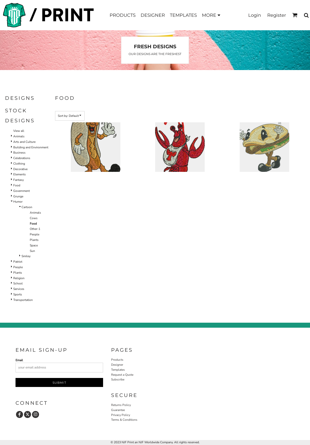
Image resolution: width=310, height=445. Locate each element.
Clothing (19, 164)
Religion (19, 278)
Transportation (23, 300)
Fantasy (18, 180)
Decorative (20, 169)
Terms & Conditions (124, 420)
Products (117, 360)
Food (16, 185)
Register (276, 15)
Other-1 (35, 229)
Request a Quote (122, 375)
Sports (17, 294)
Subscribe (117, 379)
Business (19, 153)
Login (254, 15)
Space (34, 245)
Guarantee (118, 410)
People (34, 234)
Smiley (26, 256)
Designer (117, 365)
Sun (32, 251)
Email (19, 360)
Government (21, 191)
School (18, 283)
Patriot (17, 262)
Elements (19, 174)
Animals (19, 136)
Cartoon (27, 207)
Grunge (18, 196)
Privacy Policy (120, 415)
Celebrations (21, 158)
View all (18, 131)
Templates (118, 370)
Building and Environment (30, 147)
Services (18, 289)
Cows (34, 218)
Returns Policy (121, 405)
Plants (34, 240)
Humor (18, 202)
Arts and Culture (24, 142)
